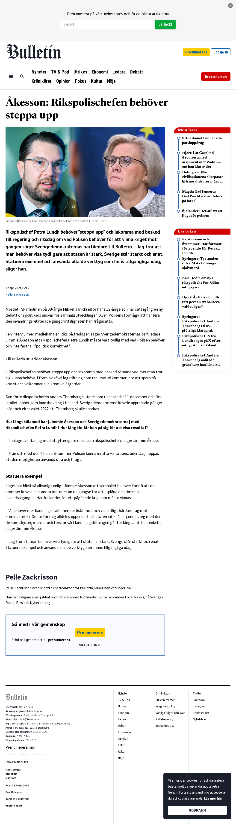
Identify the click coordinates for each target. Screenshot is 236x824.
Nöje (111, 81)
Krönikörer (42, 81)
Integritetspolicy (165, 706)
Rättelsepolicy (164, 719)
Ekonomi (100, 72)
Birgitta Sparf (14, 805)
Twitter (197, 693)
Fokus (80, 81)
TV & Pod (60, 72)
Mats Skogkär (13, 769)
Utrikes (80, 72)
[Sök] (22, 76)
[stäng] (230, 5)
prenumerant (59, 639)
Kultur (97, 81)
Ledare (119, 72)
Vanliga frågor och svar (170, 713)
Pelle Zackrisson (17, 294)
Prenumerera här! (20, 747)
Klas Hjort (12, 773)
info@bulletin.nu (29, 719)
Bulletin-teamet (165, 700)
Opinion (63, 81)
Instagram (199, 706)
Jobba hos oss (165, 726)
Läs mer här (213, 798)
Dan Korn (11, 778)
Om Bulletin (163, 693)
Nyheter (39, 72)
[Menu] (11, 76)
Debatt (136, 72)
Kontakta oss (201, 713)
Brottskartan (216, 76)
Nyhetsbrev (199, 719)
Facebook (199, 700)
